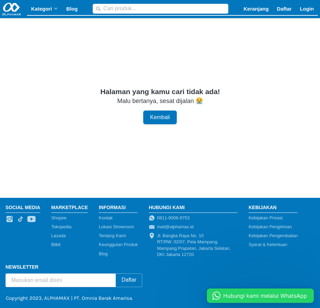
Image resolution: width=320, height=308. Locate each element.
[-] (9, 219)
